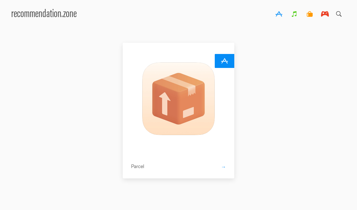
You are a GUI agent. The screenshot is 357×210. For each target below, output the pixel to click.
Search (339, 12)
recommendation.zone (44, 12)
